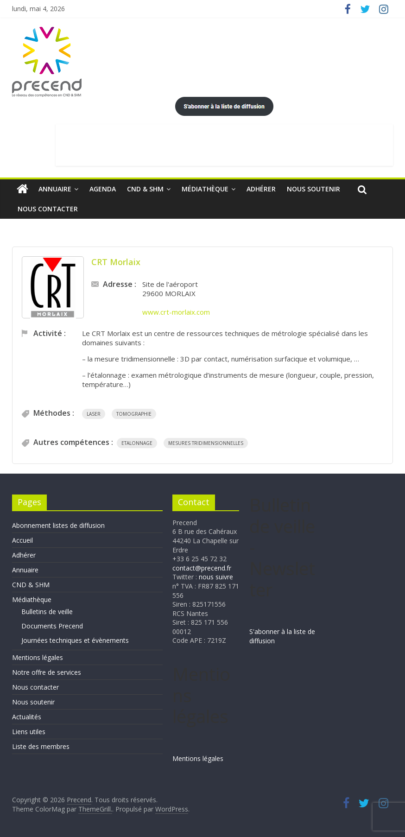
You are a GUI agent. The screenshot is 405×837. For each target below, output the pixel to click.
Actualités (26, 716)
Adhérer (261, 188)
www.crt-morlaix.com (176, 312)
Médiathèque (205, 188)
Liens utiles (28, 731)
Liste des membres (41, 746)
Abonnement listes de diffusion (58, 525)
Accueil (22, 540)
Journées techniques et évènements (75, 640)
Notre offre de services (46, 672)
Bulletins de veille (47, 611)
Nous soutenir (313, 188)
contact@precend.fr (201, 568)
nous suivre (216, 576)
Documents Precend (52, 625)
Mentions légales (37, 657)
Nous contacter (48, 208)
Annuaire (54, 188)
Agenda (102, 188)
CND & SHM (145, 188)
